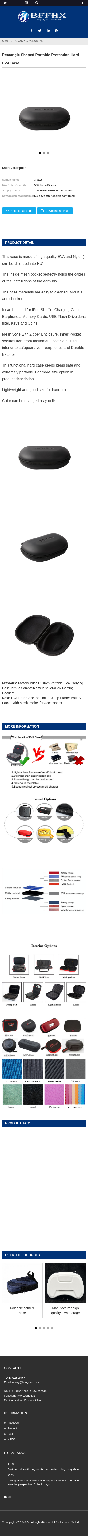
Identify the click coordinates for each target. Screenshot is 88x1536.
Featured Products (29, 41)
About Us (13, 1422)
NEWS (11, 1439)
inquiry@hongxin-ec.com (26, 1382)
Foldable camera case (22, 1310)
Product (12, 1428)
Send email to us (21, 211)
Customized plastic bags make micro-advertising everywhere (44, 1469)
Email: (8, 1382)
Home (6, 41)
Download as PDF (57, 211)
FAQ (10, 1434)
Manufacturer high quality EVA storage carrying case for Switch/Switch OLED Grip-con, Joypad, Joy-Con (65, 1310)
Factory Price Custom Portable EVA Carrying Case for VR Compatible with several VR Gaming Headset (42, 688)
